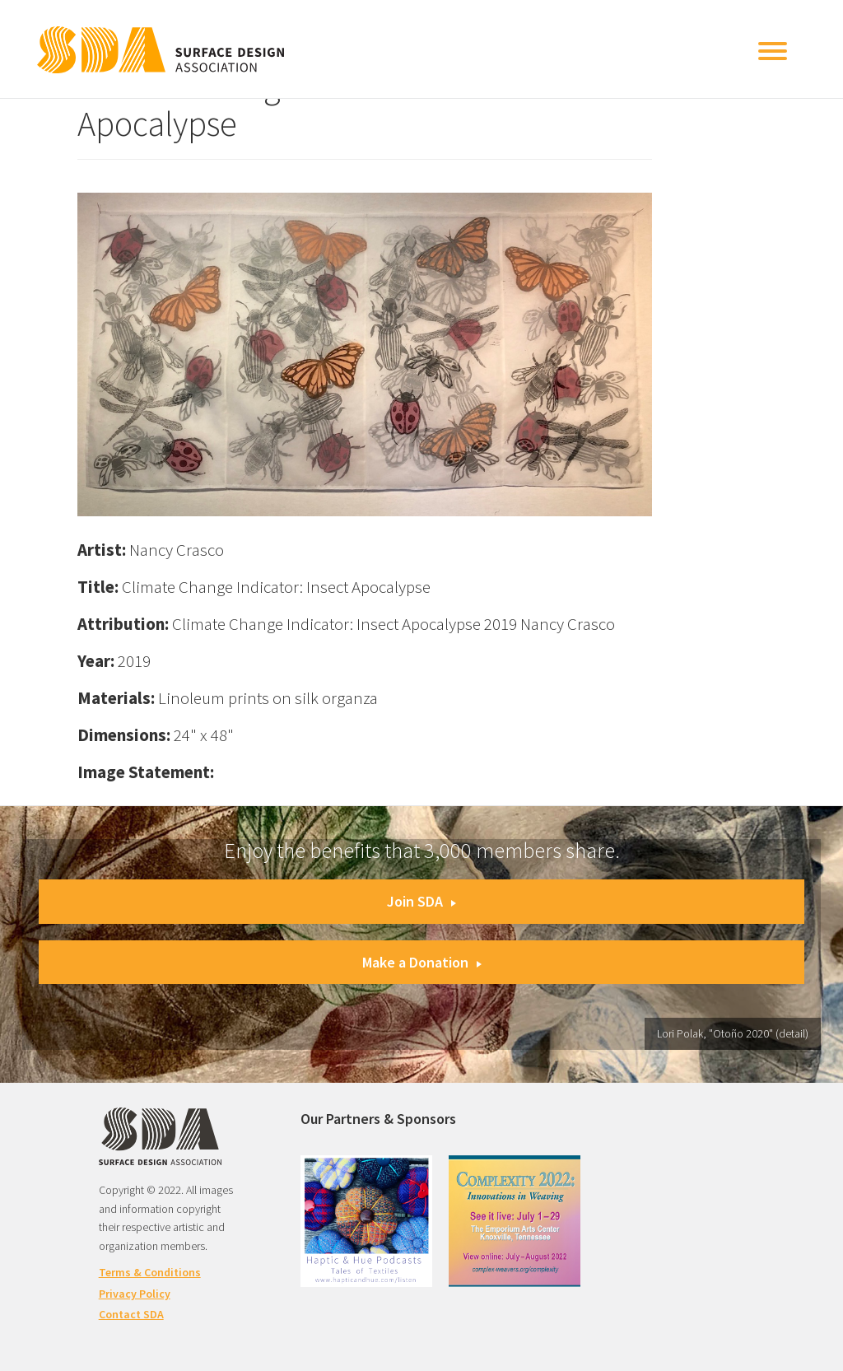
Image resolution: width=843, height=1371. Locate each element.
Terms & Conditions (150, 1272)
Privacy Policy (134, 1293)
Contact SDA (131, 1314)
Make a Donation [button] (422, 962)
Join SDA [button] (421, 901)
